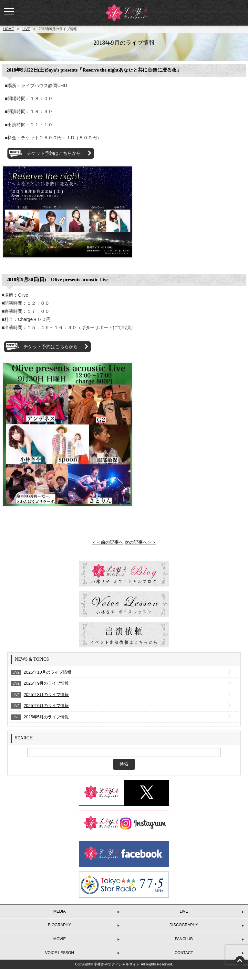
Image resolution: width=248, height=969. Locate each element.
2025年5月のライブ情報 (46, 716)
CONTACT (184, 953)
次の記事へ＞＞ (140, 542)
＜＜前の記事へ (107, 542)
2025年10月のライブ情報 (47, 672)
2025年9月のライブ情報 (46, 683)
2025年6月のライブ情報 (46, 705)
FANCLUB (184, 939)
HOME (8, 29)
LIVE (26, 29)
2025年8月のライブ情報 (46, 694)
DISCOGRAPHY (184, 925)
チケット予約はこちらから (54, 153)
